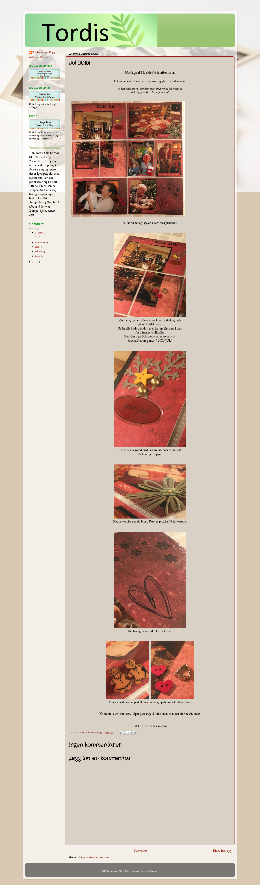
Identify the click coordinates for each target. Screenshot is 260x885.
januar (38, 256)
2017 (34, 228)
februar (39, 251)
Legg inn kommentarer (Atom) (95, 857)
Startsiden (141, 851)
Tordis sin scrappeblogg (43, 52)
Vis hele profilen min (38, 57)
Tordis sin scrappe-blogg (44, 147)
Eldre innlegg (222, 851)
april (37, 247)
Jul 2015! (38, 236)
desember (40, 233)
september (40, 242)
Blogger (153, 871)
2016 (34, 262)
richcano (135, 871)
